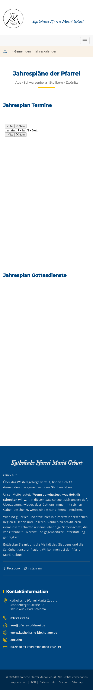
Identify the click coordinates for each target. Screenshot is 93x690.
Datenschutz (47, 682)
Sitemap (77, 682)
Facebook (11, 568)
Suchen (63, 682)
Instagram (33, 568)
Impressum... (18, 682)
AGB (33, 682)
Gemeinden (22, 51)
